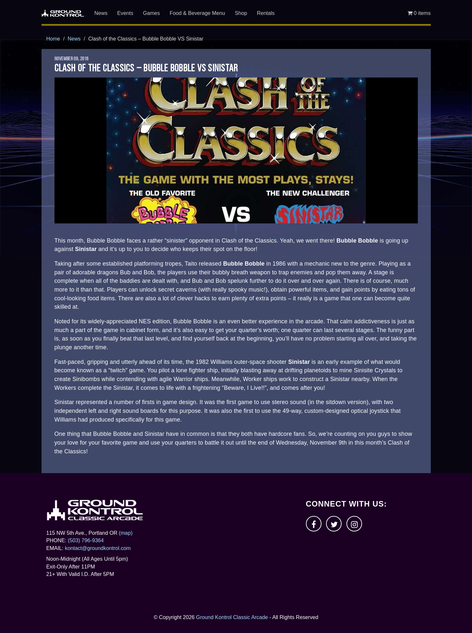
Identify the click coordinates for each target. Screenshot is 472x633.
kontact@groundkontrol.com (98, 548)
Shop (241, 13)
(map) (125, 533)
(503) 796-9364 (86, 540)
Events (125, 13)
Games (151, 13)
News (100, 13)
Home (53, 39)
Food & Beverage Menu (197, 13)
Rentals (266, 13)
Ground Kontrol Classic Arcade (232, 617)
